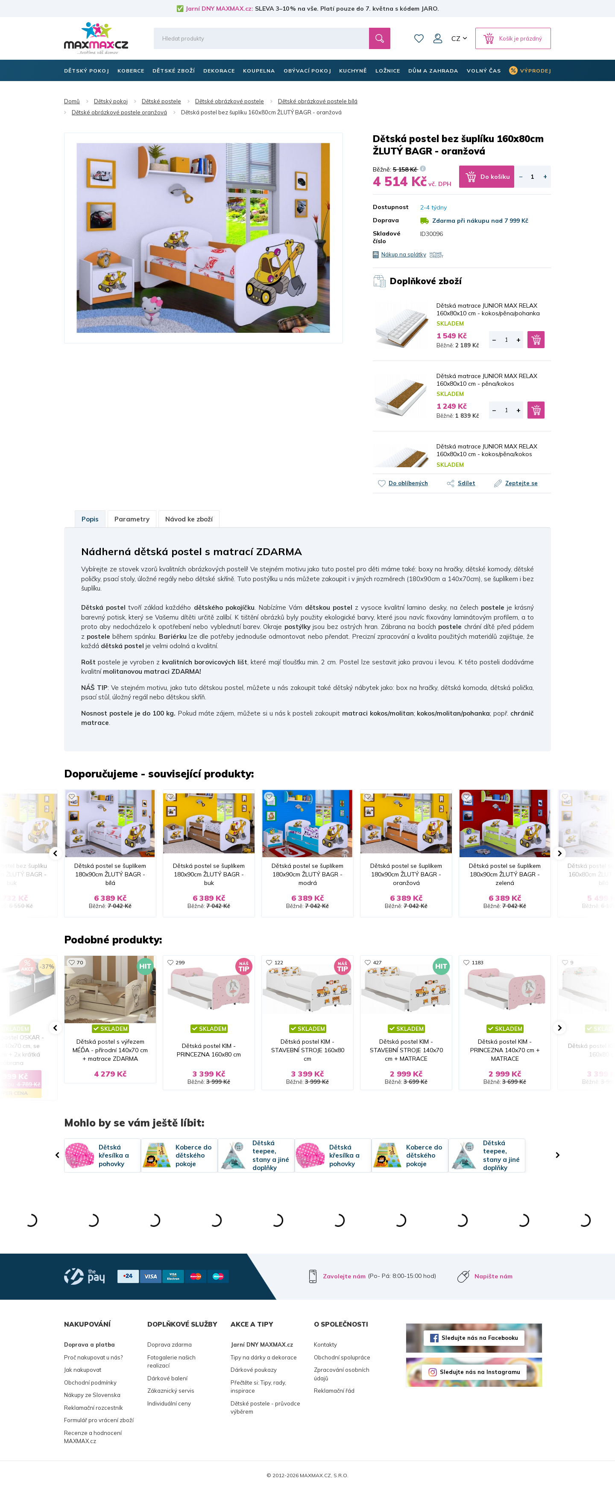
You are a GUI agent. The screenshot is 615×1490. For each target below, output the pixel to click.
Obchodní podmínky (90, 1382)
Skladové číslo (386, 237)
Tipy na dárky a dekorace (264, 1357)
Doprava (386, 220)
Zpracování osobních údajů (341, 1374)
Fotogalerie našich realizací (171, 1361)
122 (278, 962)
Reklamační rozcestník (93, 1407)
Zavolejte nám (344, 1276)
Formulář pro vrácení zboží (99, 1420)
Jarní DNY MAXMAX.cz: (219, 8)
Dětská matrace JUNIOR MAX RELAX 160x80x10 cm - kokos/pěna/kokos (486, 450)
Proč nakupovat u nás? (93, 1357)
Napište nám (493, 1276)
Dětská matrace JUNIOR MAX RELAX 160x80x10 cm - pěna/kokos (486, 379)
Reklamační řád (334, 1390)
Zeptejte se (521, 483)
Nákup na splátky (403, 254)
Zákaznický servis (170, 1390)
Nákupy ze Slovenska (92, 1394)
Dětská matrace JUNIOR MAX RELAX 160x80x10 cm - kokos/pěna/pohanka (488, 309)
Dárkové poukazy (254, 1369)
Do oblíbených (408, 483)
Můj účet (437, 38)
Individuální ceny (169, 1403)
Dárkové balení (167, 1378)
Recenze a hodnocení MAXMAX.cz (93, 1437)
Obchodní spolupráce (342, 1357)
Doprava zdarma (169, 1344)
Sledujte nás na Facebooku (480, 1337)
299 (180, 962)
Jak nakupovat (82, 1369)
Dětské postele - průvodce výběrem (265, 1407)
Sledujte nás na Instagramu (480, 1371)
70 (80, 962)
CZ (455, 38)
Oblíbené (419, 38)
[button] (55, 853)
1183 (477, 962)
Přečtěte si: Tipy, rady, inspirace (258, 1386)
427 (377, 962)
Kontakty (325, 1344)
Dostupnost (390, 207)
